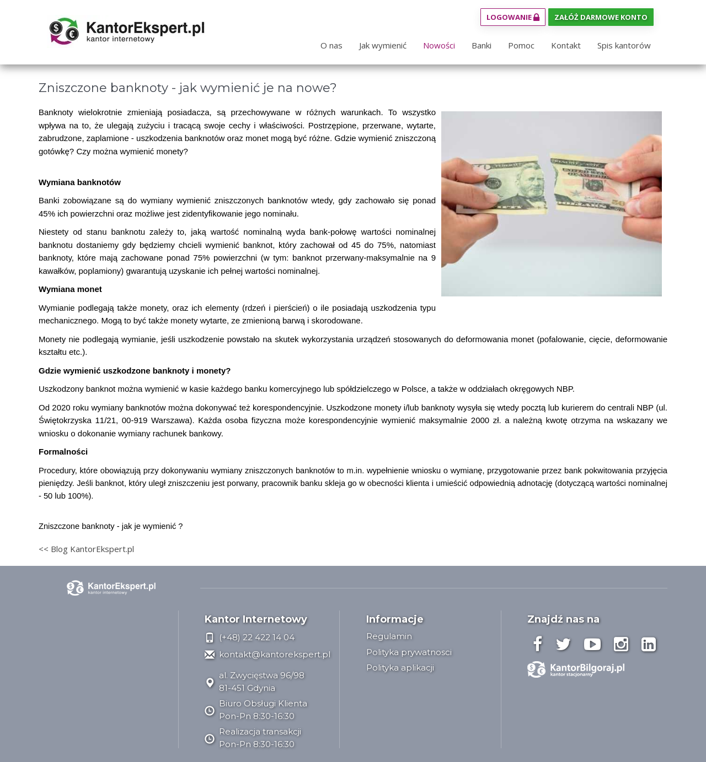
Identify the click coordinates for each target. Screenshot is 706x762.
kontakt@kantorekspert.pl (267, 654)
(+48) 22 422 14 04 (250, 637)
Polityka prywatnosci (409, 652)
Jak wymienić (383, 45)
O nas (331, 45)
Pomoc (521, 45)
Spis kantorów (624, 45)
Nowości (439, 45)
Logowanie (512, 17)
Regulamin (389, 636)
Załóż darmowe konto (601, 17)
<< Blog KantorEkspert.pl (86, 548)
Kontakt (566, 45)
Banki (481, 45)
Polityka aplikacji (400, 667)
